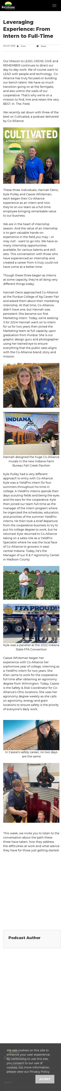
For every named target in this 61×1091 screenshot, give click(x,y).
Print (21, 46)
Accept (45, 1079)
